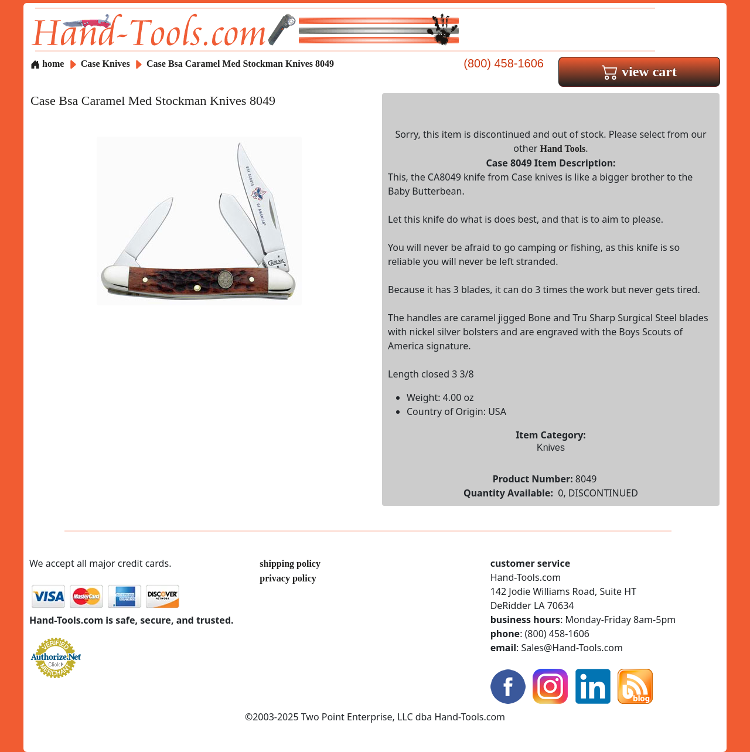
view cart (639, 71)
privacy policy (288, 578)
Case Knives (105, 64)
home (47, 64)
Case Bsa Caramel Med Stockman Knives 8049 (240, 64)
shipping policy (290, 564)
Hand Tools (563, 149)
